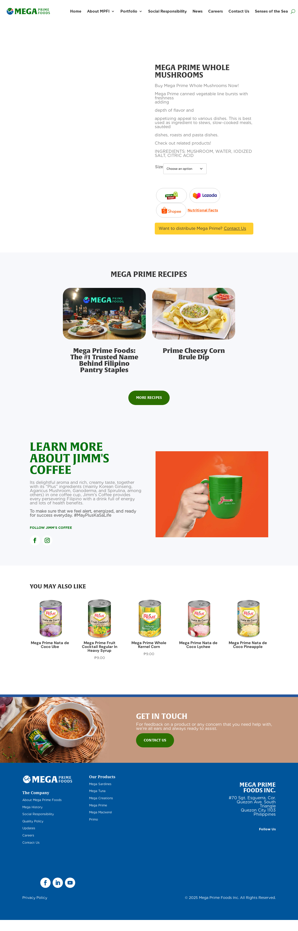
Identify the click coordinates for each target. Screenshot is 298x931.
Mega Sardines (100, 795)
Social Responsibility (167, 11)
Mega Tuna (97, 802)
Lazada (171, 195)
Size (159, 167)
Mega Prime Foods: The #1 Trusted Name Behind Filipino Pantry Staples (104, 371)
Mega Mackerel (100, 823)
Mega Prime (98, 816)
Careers (215, 11)
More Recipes (149, 409)
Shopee (171, 210)
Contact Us (238, 11)
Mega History (32, 818)
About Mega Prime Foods (42, 811)
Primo (93, 830)
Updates (28, 839)
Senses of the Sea (271, 11)
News (198, 11)
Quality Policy (32, 832)
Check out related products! (183, 143)
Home (75, 11)
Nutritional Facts (170, 225)
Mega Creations (101, 809)
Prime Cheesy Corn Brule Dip (194, 365)
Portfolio (128, 11)
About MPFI (98, 11)
